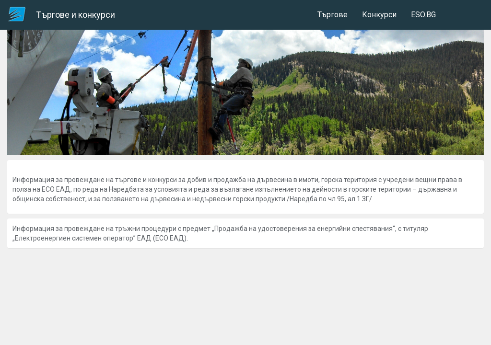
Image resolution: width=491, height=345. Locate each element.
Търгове (332, 14)
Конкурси (379, 14)
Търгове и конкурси (75, 15)
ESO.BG (423, 14)
